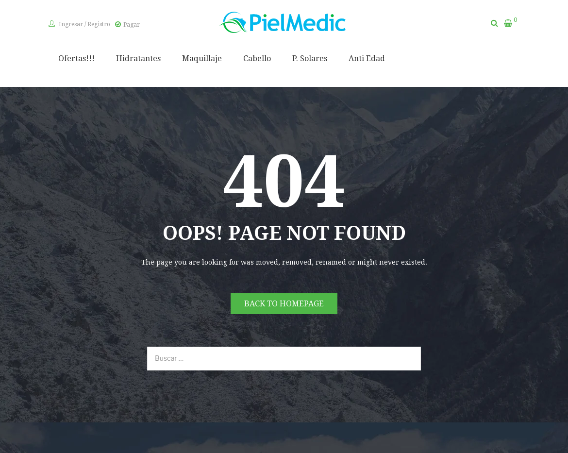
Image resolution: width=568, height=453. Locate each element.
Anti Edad (367, 58)
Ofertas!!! (76, 58)
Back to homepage (284, 303)
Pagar (131, 24)
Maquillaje (202, 58)
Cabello (257, 58)
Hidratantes (138, 58)
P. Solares (309, 58)
